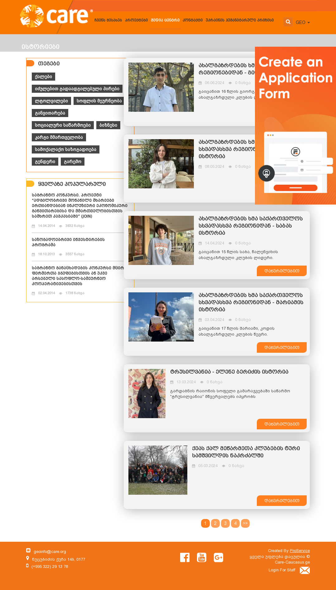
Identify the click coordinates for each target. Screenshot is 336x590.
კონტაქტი (193, 20)
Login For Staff (289, 570)
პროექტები (136, 20)
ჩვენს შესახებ (108, 20)
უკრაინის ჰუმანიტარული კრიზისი (240, 20)
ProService (300, 550)
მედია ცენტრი (165, 20)
